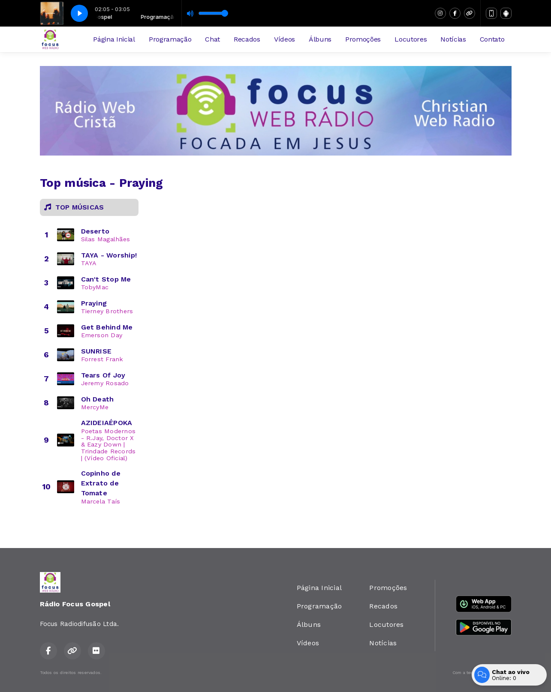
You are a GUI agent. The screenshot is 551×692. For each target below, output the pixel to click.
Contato (492, 39)
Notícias (453, 39)
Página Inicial (114, 39)
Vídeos (284, 39)
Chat (212, 39)
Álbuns (320, 39)
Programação (170, 39)
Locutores (410, 39)
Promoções (363, 39)
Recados (247, 39)
